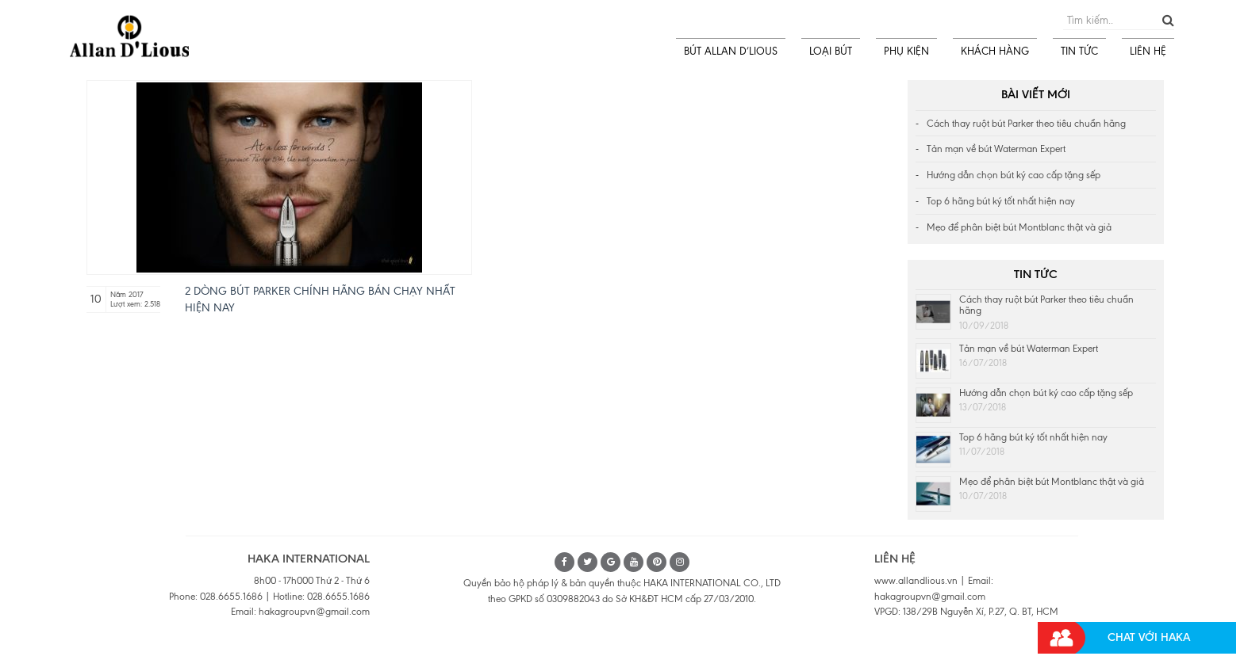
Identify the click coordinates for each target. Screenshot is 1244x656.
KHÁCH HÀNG (995, 51)
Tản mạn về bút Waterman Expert (996, 148)
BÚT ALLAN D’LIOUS (731, 51)
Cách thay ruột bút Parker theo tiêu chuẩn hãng (1026, 123)
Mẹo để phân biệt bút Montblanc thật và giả (1019, 227)
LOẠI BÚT (830, 51)
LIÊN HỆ (1148, 51)
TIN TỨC (1079, 51)
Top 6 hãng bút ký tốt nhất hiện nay (1001, 201)
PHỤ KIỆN (906, 51)
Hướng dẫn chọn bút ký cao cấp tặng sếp (1013, 175)
